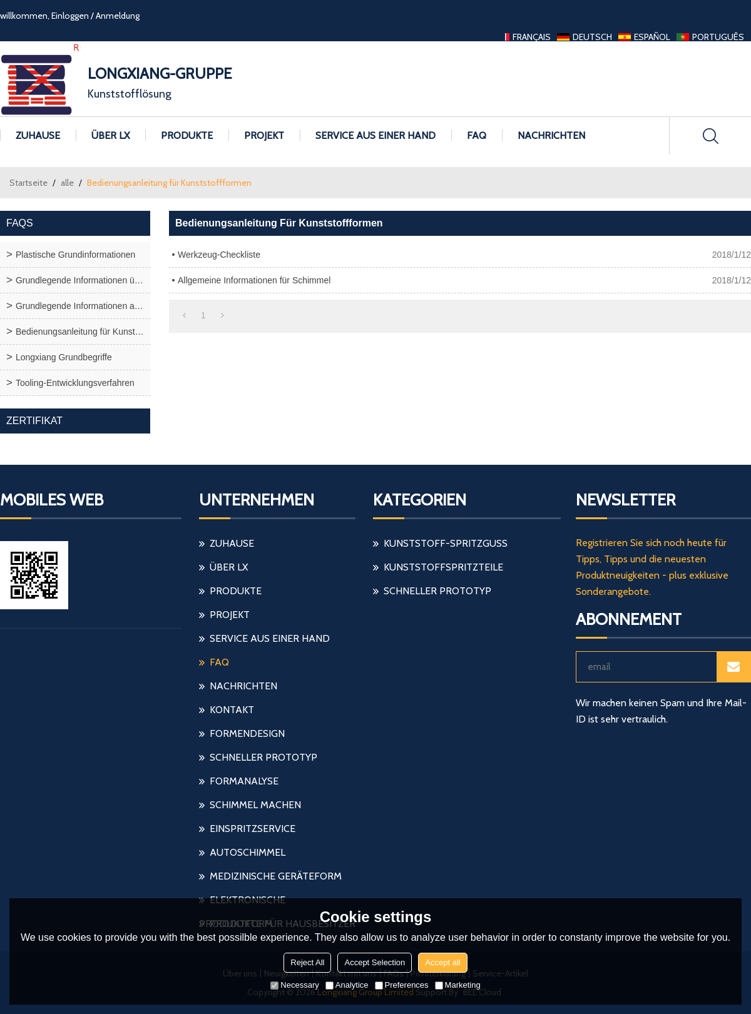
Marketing (458, 985)
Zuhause (38, 135)
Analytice (347, 985)
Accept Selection (374, 962)
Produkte (187, 135)
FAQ (476, 135)
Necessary (294, 985)
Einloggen (70, 15)
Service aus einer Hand (375, 135)
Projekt (264, 135)
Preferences (402, 985)
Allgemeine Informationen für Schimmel (254, 280)
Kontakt (232, 710)
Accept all (442, 962)
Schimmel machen (255, 805)
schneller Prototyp (263, 757)
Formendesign (247, 733)
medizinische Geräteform (276, 876)
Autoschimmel (247, 852)
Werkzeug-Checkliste (219, 255)
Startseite (28, 182)
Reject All (307, 962)
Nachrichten (551, 135)
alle (67, 182)
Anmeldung (118, 15)
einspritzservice (252, 828)
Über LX (110, 135)
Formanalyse (244, 781)
